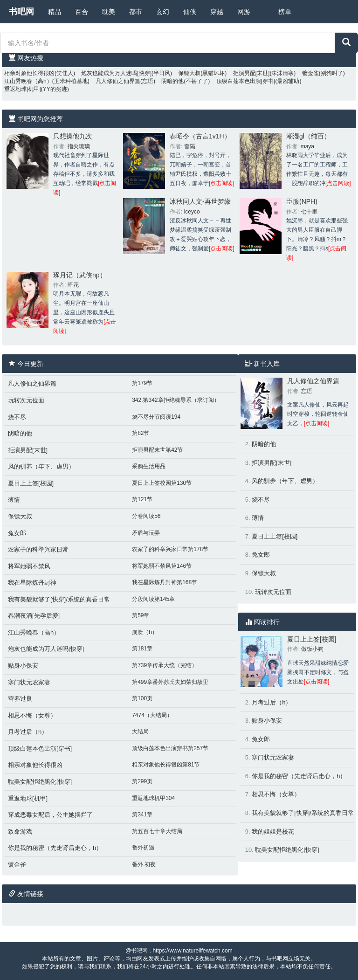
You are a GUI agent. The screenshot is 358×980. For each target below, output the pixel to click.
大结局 (140, 731)
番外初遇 (143, 847)
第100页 (142, 698)
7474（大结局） (152, 715)
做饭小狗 (312, 649)
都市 (135, 11)
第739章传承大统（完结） (164, 665)
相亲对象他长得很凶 (29, 73)
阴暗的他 (172, 81)
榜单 (284, 11)
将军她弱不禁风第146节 (162, 566)
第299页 (142, 781)
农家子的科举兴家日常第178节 (170, 549)
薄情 (14, 499)
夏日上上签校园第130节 (162, 483)
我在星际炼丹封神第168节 (164, 582)
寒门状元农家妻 (29, 682)
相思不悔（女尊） (32, 715)
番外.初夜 (144, 864)
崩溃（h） (145, 632)
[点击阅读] (221, 183)
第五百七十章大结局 (157, 831)
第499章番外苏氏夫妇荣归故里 (170, 682)
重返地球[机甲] (22, 89)
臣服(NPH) (301, 201)
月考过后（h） (28, 731)
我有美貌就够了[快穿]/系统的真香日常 (59, 599)
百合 (81, 11)
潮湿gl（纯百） (308, 136)
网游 (243, 11)
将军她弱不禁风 (29, 566)
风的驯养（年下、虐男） (41, 466)
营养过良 (20, 698)
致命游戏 (20, 831)
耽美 (108, 11)
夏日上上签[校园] (31, 483)
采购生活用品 (148, 466)
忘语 (306, 391)
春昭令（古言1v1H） (200, 136)
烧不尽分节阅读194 (156, 417)
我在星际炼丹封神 (32, 582)
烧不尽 (17, 417)
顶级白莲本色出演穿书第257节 (170, 748)
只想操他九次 (72, 136)
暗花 (73, 285)
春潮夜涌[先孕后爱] (34, 615)
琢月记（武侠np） (79, 275)
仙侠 (189, 11)
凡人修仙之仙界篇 (118, 81)
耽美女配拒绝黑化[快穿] (40, 781)
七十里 (309, 211)
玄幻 (162, 11)
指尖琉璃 (79, 146)
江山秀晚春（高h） (28, 81)
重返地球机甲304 (153, 798)
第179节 (142, 383)
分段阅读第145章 (153, 599)
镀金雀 (310, 73)
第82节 (140, 433)
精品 (54, 11)
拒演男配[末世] (251, 73)
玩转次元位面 (26, 400)
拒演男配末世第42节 (157, 450)
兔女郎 (17, 533)
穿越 (216, 11)
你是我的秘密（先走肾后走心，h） (55, 847)
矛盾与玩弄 (146, 533)
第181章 (142, 648)
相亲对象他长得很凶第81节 (166, 764)
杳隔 (189, 146)
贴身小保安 (23, 665)
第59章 (140, 615)
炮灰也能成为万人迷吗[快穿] (116, 73)
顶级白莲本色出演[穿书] (245, 81)
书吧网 (21, 11)
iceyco (192, 211)
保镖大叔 (189, 73)
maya (307, 146)
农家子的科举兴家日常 (38, 549)
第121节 (142, 499)
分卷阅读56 (146, 516)
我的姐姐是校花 (273, 831)
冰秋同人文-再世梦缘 (200, 201)
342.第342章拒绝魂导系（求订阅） (175, 400)
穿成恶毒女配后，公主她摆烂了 (50, 814)
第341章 (142, 814)
